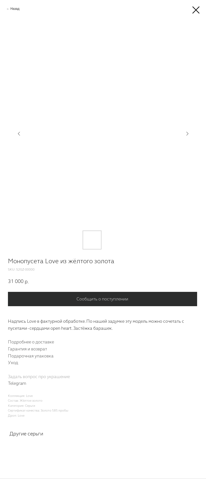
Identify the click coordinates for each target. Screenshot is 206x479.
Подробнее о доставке (31, 342)
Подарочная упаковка (31, 356)
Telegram (17, 383)
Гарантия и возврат (27, 349)
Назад (15, 9)
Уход (13, 363)
